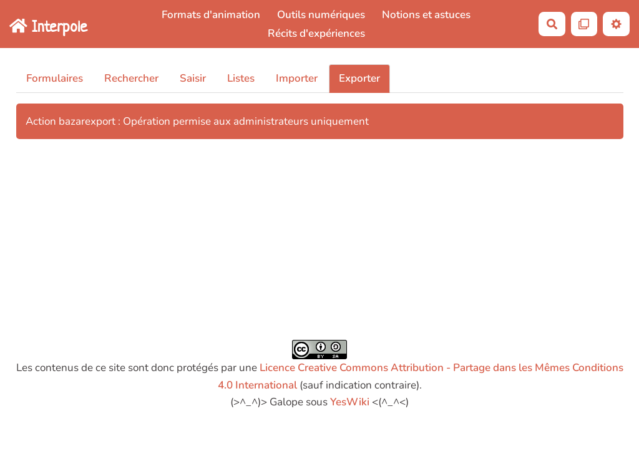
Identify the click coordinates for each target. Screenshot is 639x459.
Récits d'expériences (316, 33)
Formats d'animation (211, 14)
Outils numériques (321, 14)
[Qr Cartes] (584, 24)
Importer (297, 78)
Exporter (359, 78)
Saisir (193, 78)
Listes (241, 78)
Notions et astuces (426, 14)
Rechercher (131, 78)
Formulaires (54, 78)
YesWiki (349, 402)
